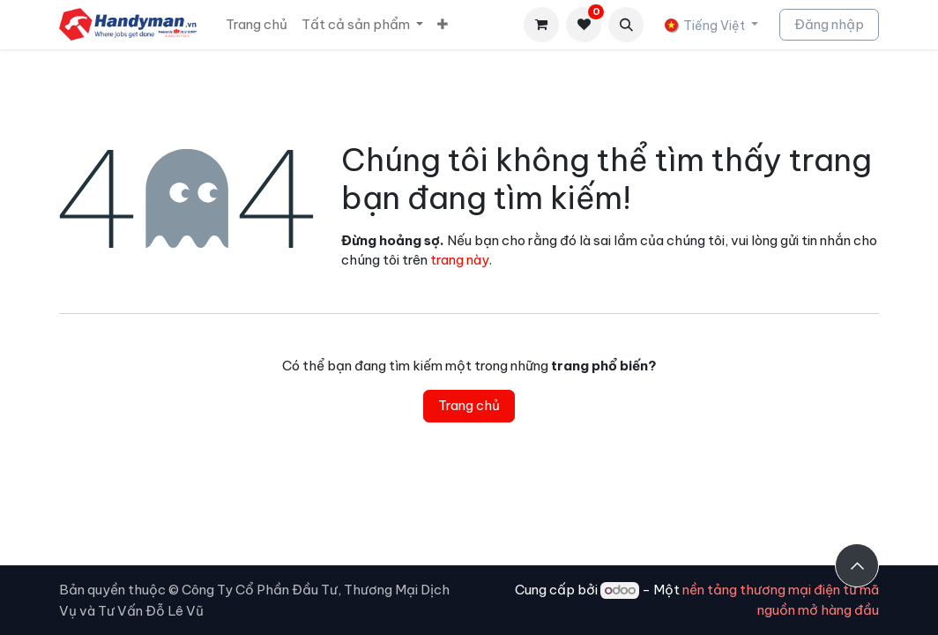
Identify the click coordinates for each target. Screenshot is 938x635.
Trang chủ (469, 405)
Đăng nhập (829, 24)
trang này (459, 259)
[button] (626, 24)
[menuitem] (256, 25)
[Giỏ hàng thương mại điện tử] (541, 24)
